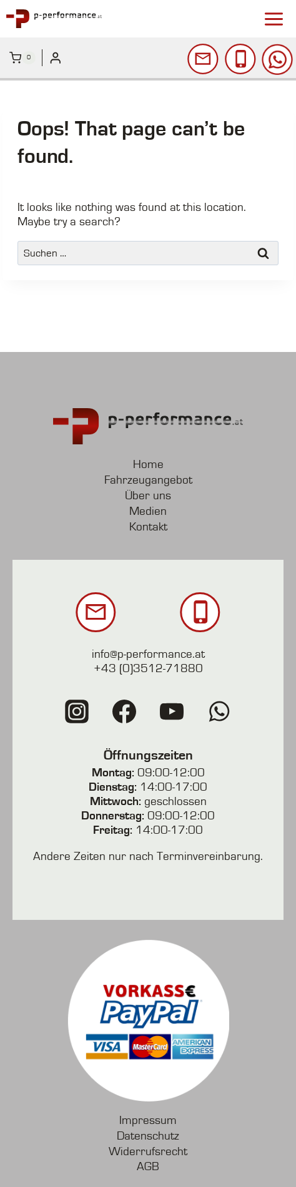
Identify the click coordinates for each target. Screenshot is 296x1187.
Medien (148, 511)
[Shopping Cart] (22, 58)
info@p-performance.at (148, 654)
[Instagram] (77, 711)
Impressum (148, 1120)
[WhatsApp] (219, 711)
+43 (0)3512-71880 (148, 669)
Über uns (148, 496)
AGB (148, 1167)
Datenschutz (148, 1136)
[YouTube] (171, 711)
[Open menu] (273, 18)
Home (148, 465)
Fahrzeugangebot (148, 480)
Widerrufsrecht (148, 1152)
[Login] (55, 57)
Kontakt (148, 527)
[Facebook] (124, 711)
